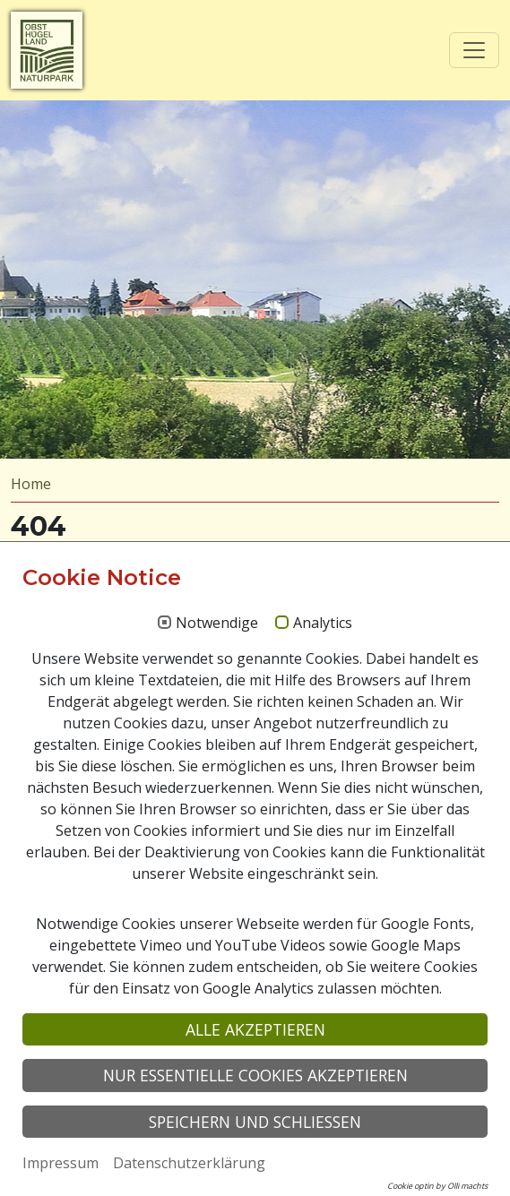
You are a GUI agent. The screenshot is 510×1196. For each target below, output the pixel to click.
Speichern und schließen (255, 1121)
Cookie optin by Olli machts (437, 1186)
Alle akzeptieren (255, 1029)
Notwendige (217, 623)
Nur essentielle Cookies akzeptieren (255, 1075)
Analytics (322, 623)
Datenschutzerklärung (189, 1163)
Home (31, 484)
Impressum (60, 1163)
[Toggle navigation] (474, 50)
